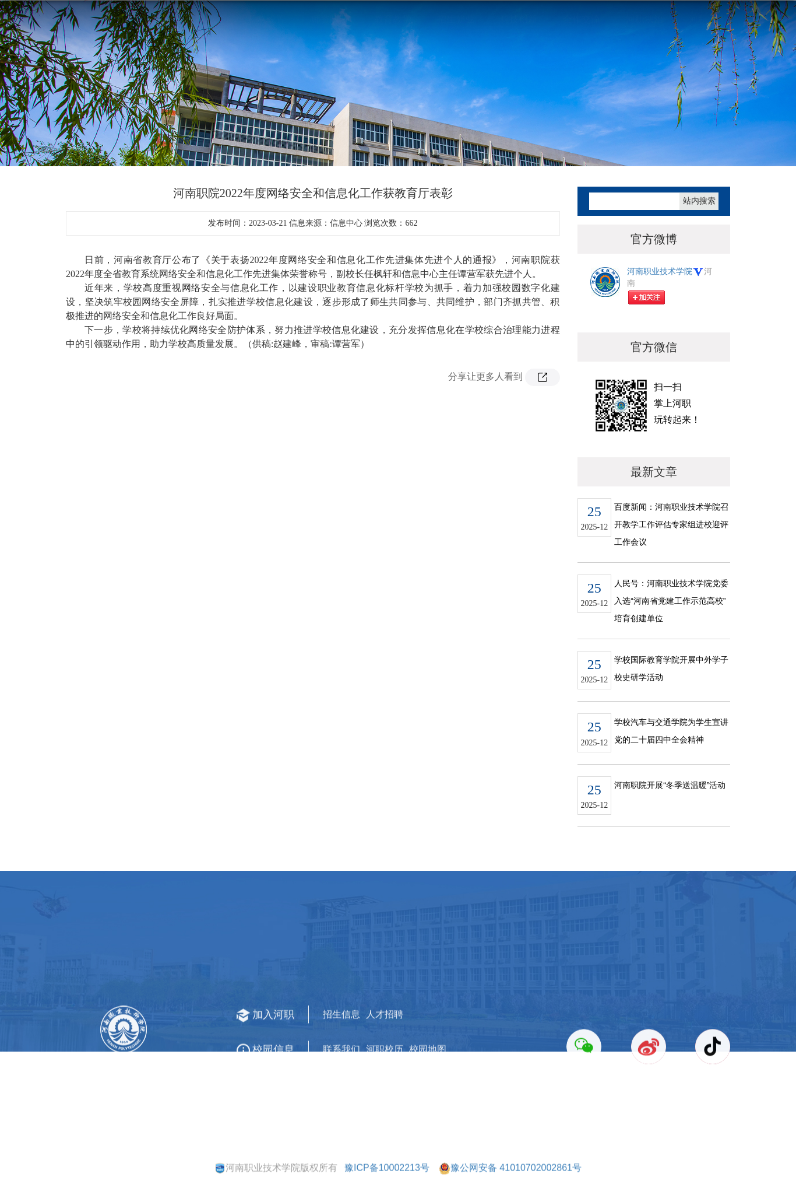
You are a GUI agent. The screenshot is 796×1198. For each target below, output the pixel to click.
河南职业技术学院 (665, 306)
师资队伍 (329, 91)
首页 (664, 144)
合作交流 (581, 91)
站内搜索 (699, 227)
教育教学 (392, 91)
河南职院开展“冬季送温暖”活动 (669, 811)
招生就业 (455, 91)
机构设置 (267, 91)
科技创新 (518, 91)
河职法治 (644, 91)
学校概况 (204, 91)
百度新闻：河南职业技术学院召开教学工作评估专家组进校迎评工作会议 (671, 550)
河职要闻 (699, 144)
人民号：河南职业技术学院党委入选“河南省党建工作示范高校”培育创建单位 (671, 627)
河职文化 (707, 91)
